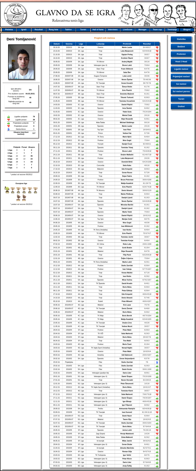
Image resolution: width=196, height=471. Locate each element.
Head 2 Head (181, 61)
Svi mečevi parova (181, 91)
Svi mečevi (181, 84)
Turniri (181, 99)
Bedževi (181, 47)
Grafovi (181, 106)
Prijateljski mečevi (181, 76)
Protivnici (181, 54)
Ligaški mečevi (181, 69)
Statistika (181, 39)
